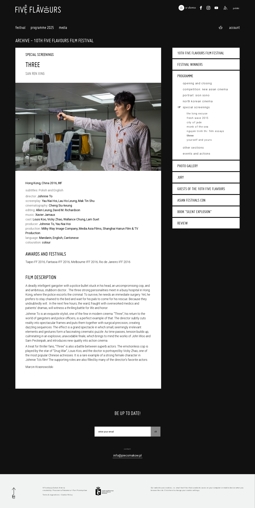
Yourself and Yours (199, 139)
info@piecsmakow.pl (127, 455)
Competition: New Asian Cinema (205, 89)
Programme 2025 (42, 28)
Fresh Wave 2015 (198, 118)
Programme (185, 76)
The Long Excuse (197, 113)
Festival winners (190, 64)
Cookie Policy (67, 495)
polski (236, 8)
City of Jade (194, 122)
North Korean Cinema (198, 101)
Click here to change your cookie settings (181, 490)
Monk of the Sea (197, 126)
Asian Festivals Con (191, 200)
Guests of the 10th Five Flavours (201, 189)
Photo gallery (187, 166)
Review (182, 223)
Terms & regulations (51, 495)
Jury (180, 177)
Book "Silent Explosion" (194, 211)
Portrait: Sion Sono (196, 95)
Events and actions (196, 153)
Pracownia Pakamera (62, 490)
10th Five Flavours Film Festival (200, 53)
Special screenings (196, 107)
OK (155, 431)
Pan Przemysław (80, 490)
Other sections (193, 147)
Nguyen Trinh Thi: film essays (205, 131)
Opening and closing (197, 83)
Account (234, 27)
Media (63, 28)
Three (190, 135)
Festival (20, 28)
